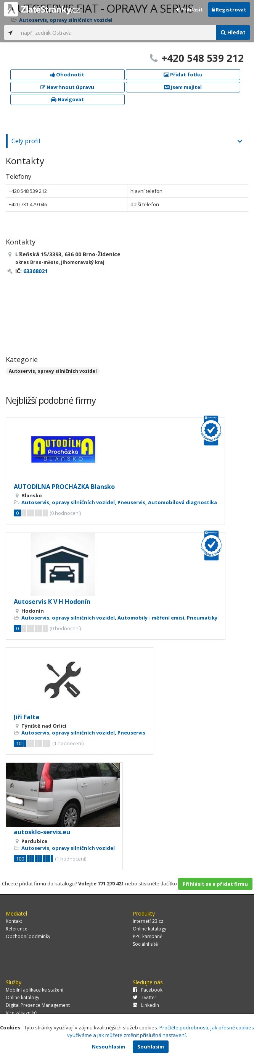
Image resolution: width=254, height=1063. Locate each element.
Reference (16, 928)
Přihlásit (189, 9)
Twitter (144, 997)
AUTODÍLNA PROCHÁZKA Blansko (64, 486)
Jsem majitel (183, 87)
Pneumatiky (202, 617)
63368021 (35, 271)
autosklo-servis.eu (42, 832)
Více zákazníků (21, 1013)
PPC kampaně (147, 936)
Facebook (147, 990)
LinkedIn (146, 1005)
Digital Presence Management (38, 1005)
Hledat (233, 32)
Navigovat (67, 99)
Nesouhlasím (108, 1046)
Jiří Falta (26, 717)
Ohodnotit (67, 74)
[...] (117, 32)
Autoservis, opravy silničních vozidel (53, 371)
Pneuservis (131, 502)
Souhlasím (150, 1046)
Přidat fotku (183, 74)
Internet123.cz (148, 921)
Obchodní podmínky (28, 936)
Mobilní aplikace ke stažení (34, 990)
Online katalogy (149, 928)
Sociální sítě (145, 944)
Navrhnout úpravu (67, 87)
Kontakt (14, 921)
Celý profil (25, 141)
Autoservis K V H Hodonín (52, 601)
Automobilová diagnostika (182, 502)
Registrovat (229, 9)
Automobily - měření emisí (150, 617)
